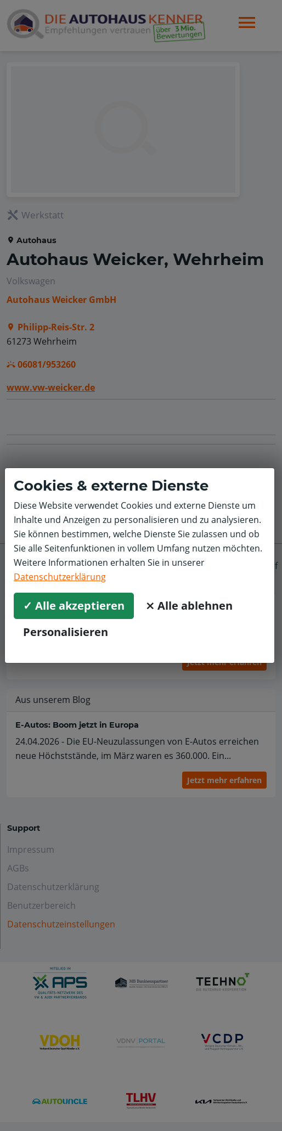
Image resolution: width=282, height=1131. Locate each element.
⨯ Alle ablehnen (189, 605)
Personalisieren (65, 631)
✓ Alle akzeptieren (74, 605)
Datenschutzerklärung (60, 577)
